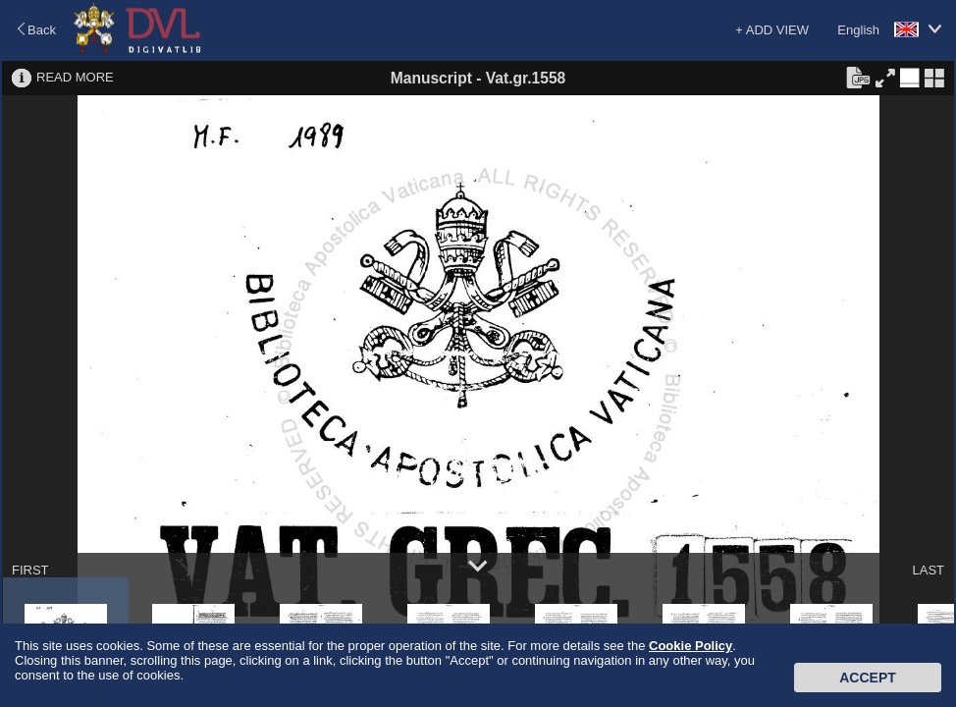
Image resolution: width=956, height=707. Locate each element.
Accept (867, 677)
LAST (928, 570)
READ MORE (75, 77)
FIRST (30, 570)
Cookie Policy (690, 645)
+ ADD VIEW (772, 30)
